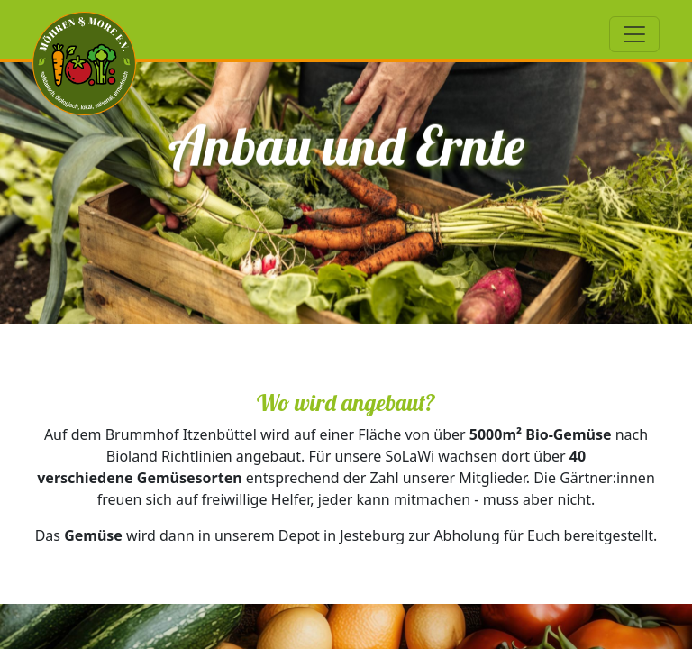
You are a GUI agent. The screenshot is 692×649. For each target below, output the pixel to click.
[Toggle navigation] (634, 34)
